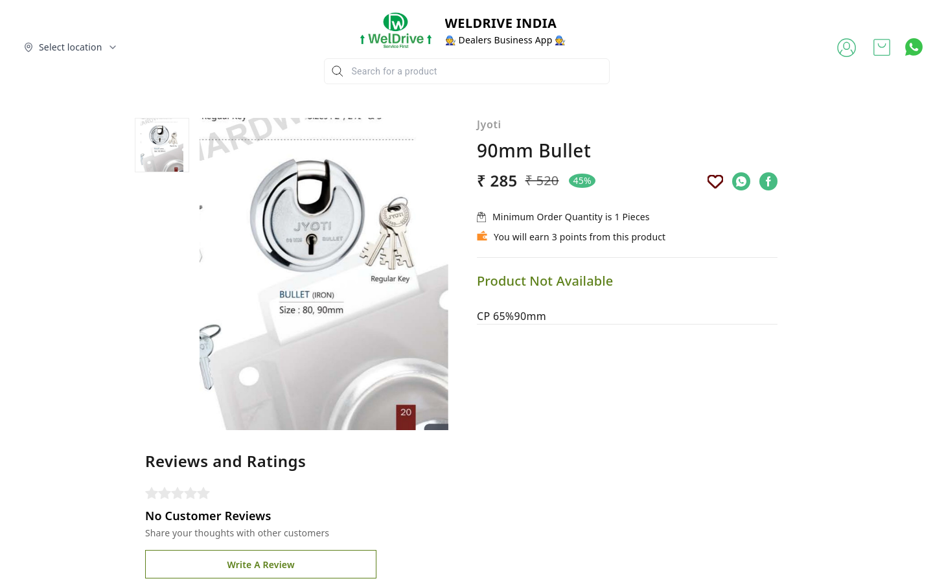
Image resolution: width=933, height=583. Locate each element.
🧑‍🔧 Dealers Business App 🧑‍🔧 (505, 40)
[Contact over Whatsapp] (914, 47)
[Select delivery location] (71, 47)
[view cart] (881, 47)
